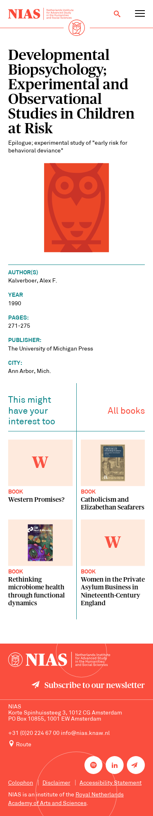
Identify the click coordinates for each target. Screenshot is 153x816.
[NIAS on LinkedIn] (115, 765)
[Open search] (117, 14)
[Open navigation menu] (140, 14)
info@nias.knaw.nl (85, 733)
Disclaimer (56, 783)
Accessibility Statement (111, 783)
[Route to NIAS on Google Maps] (76, 744)
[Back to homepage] (40, 14)
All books (126, 413)
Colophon (20, 783)
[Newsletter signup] (136, 765)
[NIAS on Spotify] (93, 765)
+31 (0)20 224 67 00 (34, 733)
